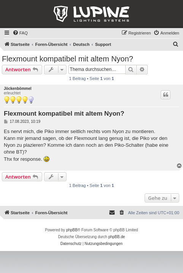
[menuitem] (20, 33)
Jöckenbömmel (18, 88)
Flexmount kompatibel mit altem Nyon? (67, 59)
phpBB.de (116, 237)
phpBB (71, 230)
